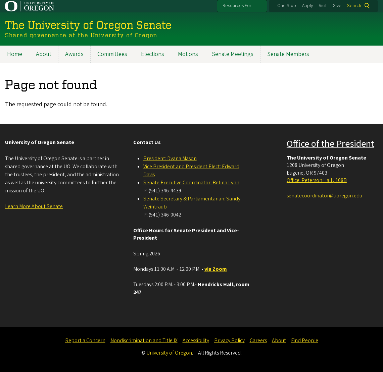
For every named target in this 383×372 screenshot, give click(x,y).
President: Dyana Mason (170, 158)
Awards (74, 54)
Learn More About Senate (34, 206)
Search (354, 5)
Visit (323, 5)
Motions (188, 54)
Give (337, 5)
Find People (304, 340)
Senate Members (288, 54)
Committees (112, 54)
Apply (307, 5)
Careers (258, 340)
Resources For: (237, 5)
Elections (152, 54)
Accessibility (196, 340)
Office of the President (330, 143)
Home (14, 54)
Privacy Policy (229, 340)
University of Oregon (169, 353)
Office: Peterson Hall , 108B (317, 180)
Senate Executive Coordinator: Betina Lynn (191, 182)
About (43, 54)
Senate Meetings (232, 54)
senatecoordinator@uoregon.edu (324, 195)
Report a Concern (85, 340)
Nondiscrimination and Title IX (144, 340)
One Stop (286, 5)
